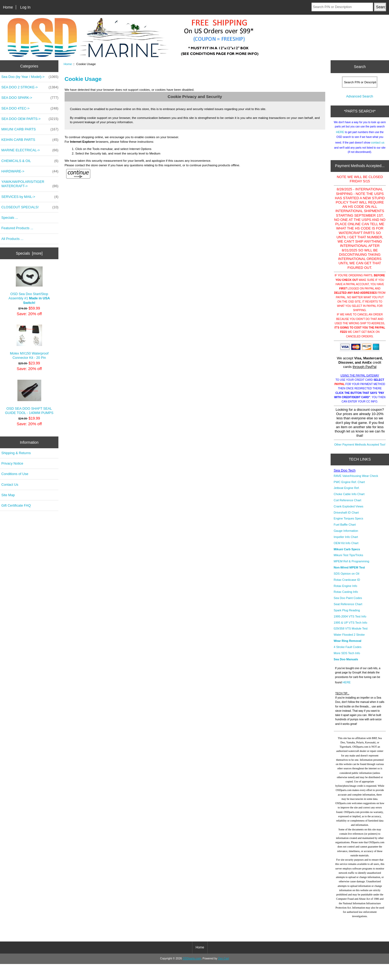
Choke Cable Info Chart (349, 498)
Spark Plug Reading (347, 614)
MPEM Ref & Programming (351, 565)
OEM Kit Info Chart (346, 547)
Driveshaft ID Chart (346, 516)
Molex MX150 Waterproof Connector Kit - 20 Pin (29, 342)
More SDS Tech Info (347, 657)
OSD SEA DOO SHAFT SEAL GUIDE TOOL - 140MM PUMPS (29, 397)
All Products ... (12, 239)
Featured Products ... (17, 228)
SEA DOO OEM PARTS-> (29, 119)
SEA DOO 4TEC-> (29, 108)
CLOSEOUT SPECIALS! (29, 207)
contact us (377, 146)
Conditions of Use (14, 474)
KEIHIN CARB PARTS (29, 140)
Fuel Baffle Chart (345, 528)
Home (8, 7)
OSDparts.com (192, 962)
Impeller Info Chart (346, 541)
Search (360, 67)
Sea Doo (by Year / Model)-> (29, 77)
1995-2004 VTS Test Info (350, 620)
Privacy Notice (12, 463)
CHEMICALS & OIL (29, 161)
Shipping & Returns (16, 453)
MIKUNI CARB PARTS (29, 129)
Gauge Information (346, 534)
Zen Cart (223, 962)
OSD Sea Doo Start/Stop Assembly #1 (29, 285)
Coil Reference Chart (347, 504)
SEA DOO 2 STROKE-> (29, 87)
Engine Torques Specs (348, 522)
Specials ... (9, 218)
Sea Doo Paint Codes (348, 602)
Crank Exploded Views (348, 510)
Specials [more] (29, 253)
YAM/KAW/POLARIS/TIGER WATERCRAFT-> (29, 184)
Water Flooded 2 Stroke (349, 638)
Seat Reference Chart (348, 608)
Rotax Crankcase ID (347, 583)
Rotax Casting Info (346, 595)
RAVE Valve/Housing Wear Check (356, 479)
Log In (25, 7)
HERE (340, 136)
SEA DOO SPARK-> (29, 98)
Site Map (8, 495)
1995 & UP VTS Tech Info (350, 626)
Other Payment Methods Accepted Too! (359, 448)
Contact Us (9, 485)
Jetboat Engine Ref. (347, 492)
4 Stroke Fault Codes (347, 651)
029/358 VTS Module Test (351, 632)
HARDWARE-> (29, 171)
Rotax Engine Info (345, 590)
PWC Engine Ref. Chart (349, 486)
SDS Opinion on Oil (346, 577)
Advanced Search (359, 100)
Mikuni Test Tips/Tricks (348, 559)
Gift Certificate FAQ (16, 505)
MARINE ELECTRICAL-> (29, 150)
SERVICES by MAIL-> (29, 197)
